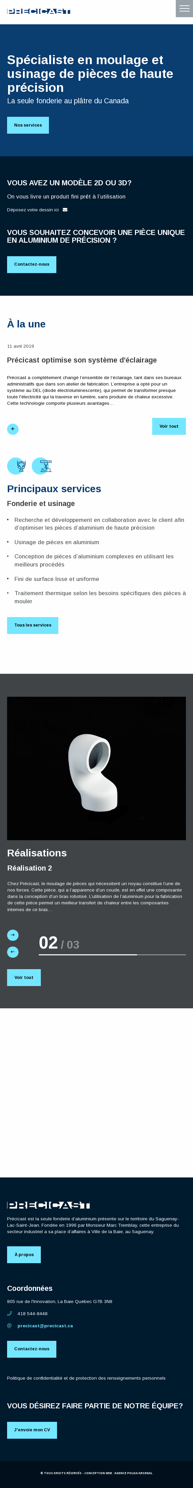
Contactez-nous (32, 265)
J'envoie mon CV (33, 1433)
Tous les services (34, 626)
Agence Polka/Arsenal (133, 1476)
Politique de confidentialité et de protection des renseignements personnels (86, 1380)
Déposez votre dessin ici (37, 210)
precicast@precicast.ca (40, 1328)
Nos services (29, 125)
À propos (24, 1256)
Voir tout (168, 427)
